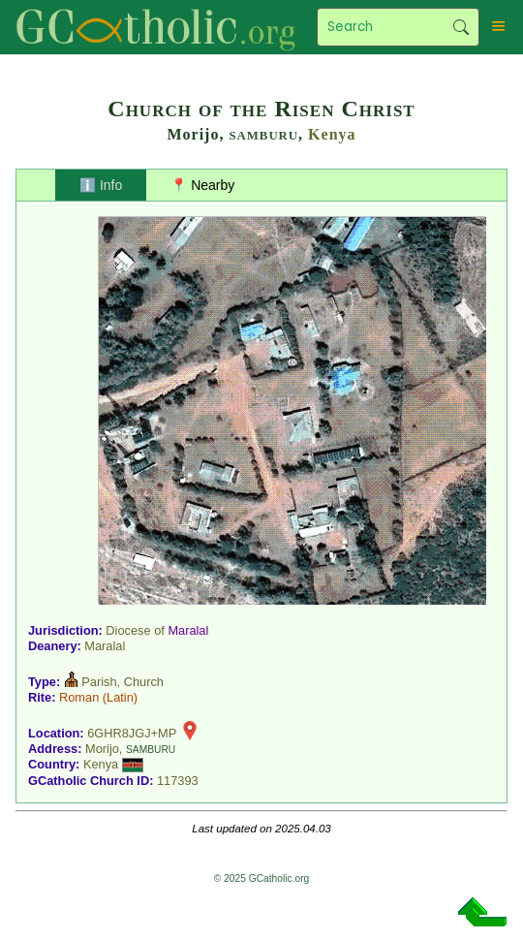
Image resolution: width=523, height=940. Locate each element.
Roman (79, 697)
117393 (178, 780)
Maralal (188, 630)
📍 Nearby (202, 185)
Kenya (331, 134)
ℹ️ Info (100, 185)
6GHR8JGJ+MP (131, 733)
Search (461, 27)
